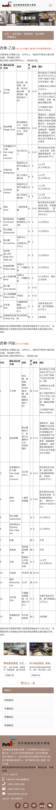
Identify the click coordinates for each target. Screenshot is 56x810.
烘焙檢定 (8, 700)
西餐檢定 (8, 717)
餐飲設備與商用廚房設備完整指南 (19, 767)
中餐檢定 (8, 708)
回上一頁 (28, 683)
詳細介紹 (10, 675)
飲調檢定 (8, 725)
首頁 (6, 34)
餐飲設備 (42, 767)
